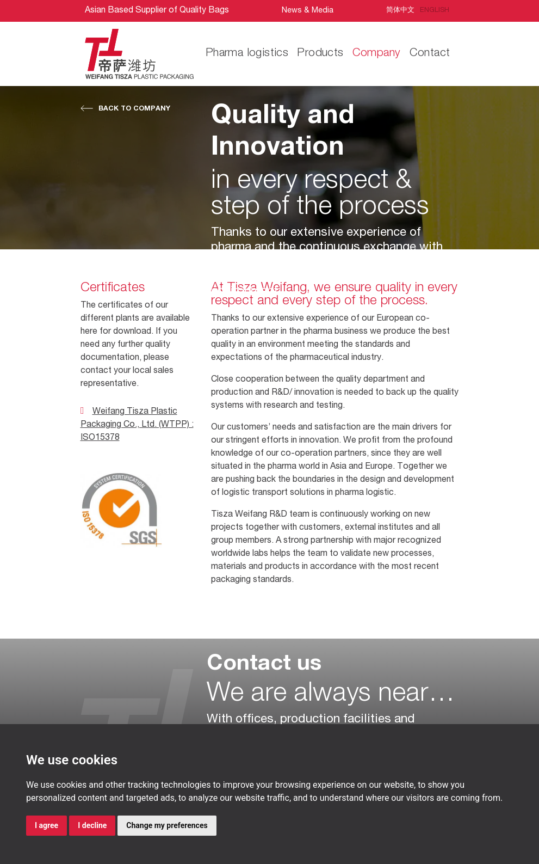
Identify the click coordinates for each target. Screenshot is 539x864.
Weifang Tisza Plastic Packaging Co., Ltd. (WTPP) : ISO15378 (137, 425)
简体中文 (400, 10)
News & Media (307, 11)
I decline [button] (92, 825)
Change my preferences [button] (166, 825)
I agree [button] (46, 825)
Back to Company (134, 109)
